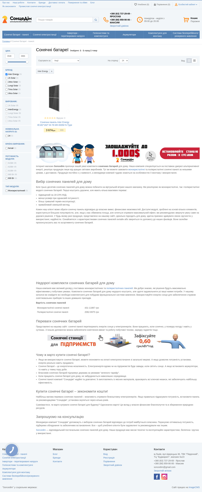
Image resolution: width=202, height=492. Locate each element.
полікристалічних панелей (119, 288)
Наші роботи (18, 3)
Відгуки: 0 (61, 118)
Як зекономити (9, 6)
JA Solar (11, 78)
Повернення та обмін (77, 3)
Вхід (105, 454)
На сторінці (113, 61)
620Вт (11, 167)
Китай (10, 148)
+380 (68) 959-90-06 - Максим (120, 21)
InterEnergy (13, 109)
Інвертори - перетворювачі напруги (20, 461)
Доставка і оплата (57, 3)
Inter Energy (13, 74)
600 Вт (11, 178)
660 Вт (11, 174)
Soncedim (41, 430)
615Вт (11, 163)
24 (9, 136)
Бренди (42, 3)
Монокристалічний (16, 191)
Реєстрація (109, 457)
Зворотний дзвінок (119, 26)
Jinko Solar (13, 82)
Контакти (31, 3)
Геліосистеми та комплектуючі (17, 465)
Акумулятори (8, 468)
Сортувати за (44, 61)
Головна (6, 41)
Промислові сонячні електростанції (35, 6)
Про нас (6, 3)
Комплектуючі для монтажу (16, 472)
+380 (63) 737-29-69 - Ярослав (120, 15)
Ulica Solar (13, 93)
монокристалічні (136, 169)
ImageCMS (194, 487)
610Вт (11, 171)
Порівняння (109, 461)
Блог (92, 3)
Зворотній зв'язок (162, 470)
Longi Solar (13, 86)
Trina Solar (13, 89)
